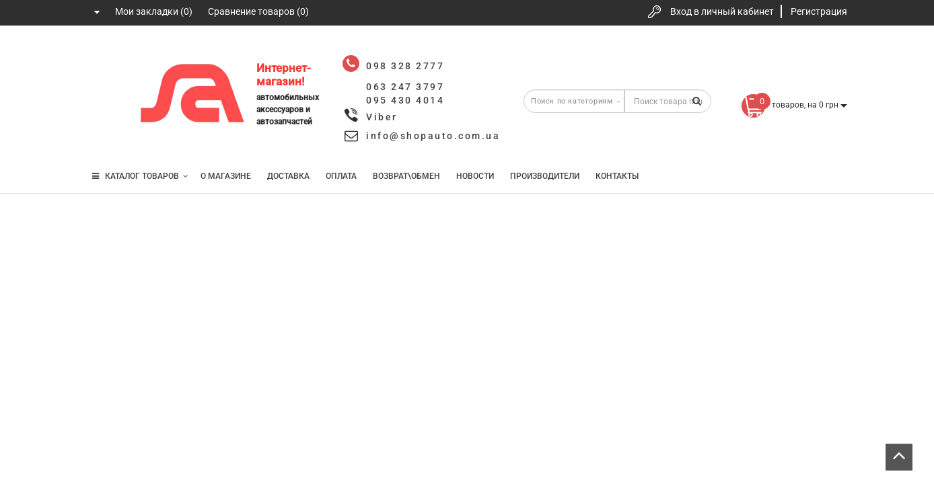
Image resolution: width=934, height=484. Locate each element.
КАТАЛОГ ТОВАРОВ (140, 176)
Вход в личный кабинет (722, 11)
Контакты (617, 176)
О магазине (226, 176)
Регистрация (819, 11)
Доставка (288, 176)
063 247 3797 (106, 96)
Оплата (341, 176)
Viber (382, 117)
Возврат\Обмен (406, 176)
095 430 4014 (107, 136)
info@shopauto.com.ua (433, 135)
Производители (544, 176)
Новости (475, 176)
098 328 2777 (106, 55)
